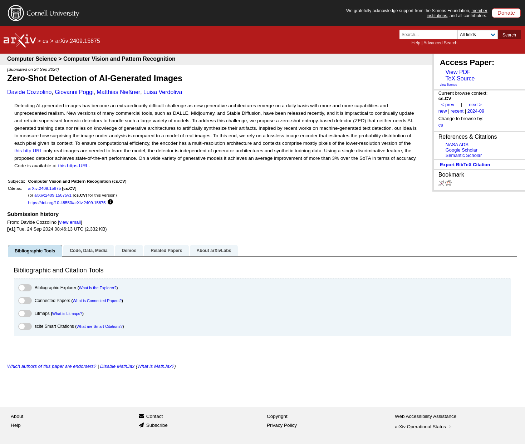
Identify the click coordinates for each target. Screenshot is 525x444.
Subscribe (157, 425)
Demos (129, 250)
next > (475, 104)
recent (457, 111)
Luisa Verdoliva (162, 92)
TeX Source (460, 78)
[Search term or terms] (430, 34)
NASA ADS (457, 144)
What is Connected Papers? (97, 301)
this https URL (73, 165)
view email (69, 222)
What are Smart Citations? (100, 326)
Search (509, 35)
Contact (154, 416)
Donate (506, 13)
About (17, 416)
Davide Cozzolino (29, 92)
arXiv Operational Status (423, 426)
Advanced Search (440, 42)
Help (415, 42)
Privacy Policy (282, 425)
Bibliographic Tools (35, 250)
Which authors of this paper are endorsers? (51, 366)
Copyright (277, 416)
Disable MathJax (117, 366)
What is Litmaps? (67, 313)
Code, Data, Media (88, 250)
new (442, 111)
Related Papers (166, 250)
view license (448, 85)
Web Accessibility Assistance (425, 416)
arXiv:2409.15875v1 (53, 195)
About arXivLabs (213, 250)
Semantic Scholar (464, 155)
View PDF (457, 72)
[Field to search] (477, 34)
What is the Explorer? (98, 288)
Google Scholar (461, 150)
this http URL (28, 150)
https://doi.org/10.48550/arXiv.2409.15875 (67, 202)
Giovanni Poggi (74, 92)
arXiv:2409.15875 (44, 188)
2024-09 (476, 111)
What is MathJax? (155, 366)
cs (45, 41)
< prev (447, 104)
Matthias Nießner (118, 92)
